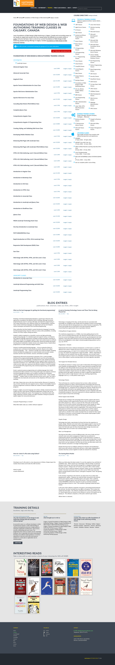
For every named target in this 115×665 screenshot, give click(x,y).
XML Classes (93, 108)
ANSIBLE (77, 138)
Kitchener (98, 525)
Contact (75, 7)
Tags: (22, 312)
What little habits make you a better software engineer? (28, 404)
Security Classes (94, 76)
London (76, 527)
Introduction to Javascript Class (22, 196)
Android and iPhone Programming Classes (80, 36)
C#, (62, 341)
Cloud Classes (79, 63)
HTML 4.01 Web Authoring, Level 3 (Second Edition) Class (30, 153)
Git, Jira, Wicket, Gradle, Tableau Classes (79, 90)
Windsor (92, 527)
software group (91, 658)
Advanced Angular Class (20, 67)
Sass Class (16, 251)
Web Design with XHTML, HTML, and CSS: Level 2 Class (29, 264)
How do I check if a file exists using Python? (26, 453)
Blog (14, 640)
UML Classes (93, 88)
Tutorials (15, 639)
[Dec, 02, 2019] (62, 313)
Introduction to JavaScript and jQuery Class (26, 202)
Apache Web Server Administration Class (25, 91)
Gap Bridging (42, 7)
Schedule (15, 635)
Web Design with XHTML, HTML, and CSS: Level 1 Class (29, 257)
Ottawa (97, 527)
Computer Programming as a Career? (23, 401)
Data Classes (78, 73)
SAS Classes (93, 73)
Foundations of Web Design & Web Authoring (36, 17)
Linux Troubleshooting (81, 152)
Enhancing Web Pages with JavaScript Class (26, 141)
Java (60, 341)
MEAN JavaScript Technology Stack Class (25, 221)
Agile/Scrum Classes (80, 27)
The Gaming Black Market (66, 453)
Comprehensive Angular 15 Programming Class (27, 122)
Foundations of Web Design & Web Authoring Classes (80, 84)
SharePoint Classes (95, 79)
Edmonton (87, 525)
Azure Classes (79, 41)
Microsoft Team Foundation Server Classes (95, 46)
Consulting (33, 7)
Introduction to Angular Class (22, 171)
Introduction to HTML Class (21, 190)
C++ (69, 375)
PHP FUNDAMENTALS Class (21, 233)
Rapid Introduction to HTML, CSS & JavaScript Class (28, 239)
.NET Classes (78, 24)
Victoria (93, 525)
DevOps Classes (79, 80)
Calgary (98, 524)
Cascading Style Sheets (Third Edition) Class (26, 104)
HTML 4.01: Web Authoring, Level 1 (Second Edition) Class (30, 159)
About (69, 7)
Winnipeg (88, 524)
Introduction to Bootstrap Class (22, 177)
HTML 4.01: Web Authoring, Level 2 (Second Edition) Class (30, 165)
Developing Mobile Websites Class (23, 134)
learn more (18, 542)
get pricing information (61, 51)
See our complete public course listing (85, 162)
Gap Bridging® (16, 634)
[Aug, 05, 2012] (62, 455)
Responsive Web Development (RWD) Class (26, 245)
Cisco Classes (78, 61)
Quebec (81, 525)
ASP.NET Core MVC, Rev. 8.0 (83, 142)
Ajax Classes (78, 32)
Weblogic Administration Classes (94, 104)
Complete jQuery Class (20, 110)
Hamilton (81, 527)
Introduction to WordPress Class (22, 208)
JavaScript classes (21, 63)
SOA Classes (93, 81)
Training (50, 7)
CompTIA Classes (79, 66)
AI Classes (78, 30)
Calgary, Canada (54, 17)
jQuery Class (17, 214)
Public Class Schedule (60, 7)
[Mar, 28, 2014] (16, 455)
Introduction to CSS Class (20, 184)
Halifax (93, 524)
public (15, 39)
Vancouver (82, 524)
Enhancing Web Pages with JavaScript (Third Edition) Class (30, 147)
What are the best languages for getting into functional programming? (34, 310)
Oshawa (86, 527)
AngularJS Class (18, 79)
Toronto (76, 524)
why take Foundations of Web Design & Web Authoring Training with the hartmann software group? (26, 519)
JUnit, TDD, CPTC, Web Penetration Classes (80, 107)
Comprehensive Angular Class (22, 116)
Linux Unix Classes (95, 24)
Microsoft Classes (95, 31)
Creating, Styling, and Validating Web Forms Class (28, 128)
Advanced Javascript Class (21, 73)
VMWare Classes (94, 91)
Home (15, 17)
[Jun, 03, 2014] (16, 312)
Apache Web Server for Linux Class (23, 97)
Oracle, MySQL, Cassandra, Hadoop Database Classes (95, 56)
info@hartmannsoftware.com (85, 630)
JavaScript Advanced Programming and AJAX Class (28, 284)
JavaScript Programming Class (22, 290)
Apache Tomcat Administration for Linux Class (27, 85)
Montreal (76, 525)
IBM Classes (78, 95)
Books (14, 645)
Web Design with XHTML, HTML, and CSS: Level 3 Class (29, 270)
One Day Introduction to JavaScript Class (25, 227)
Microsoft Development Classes (94, 35)
